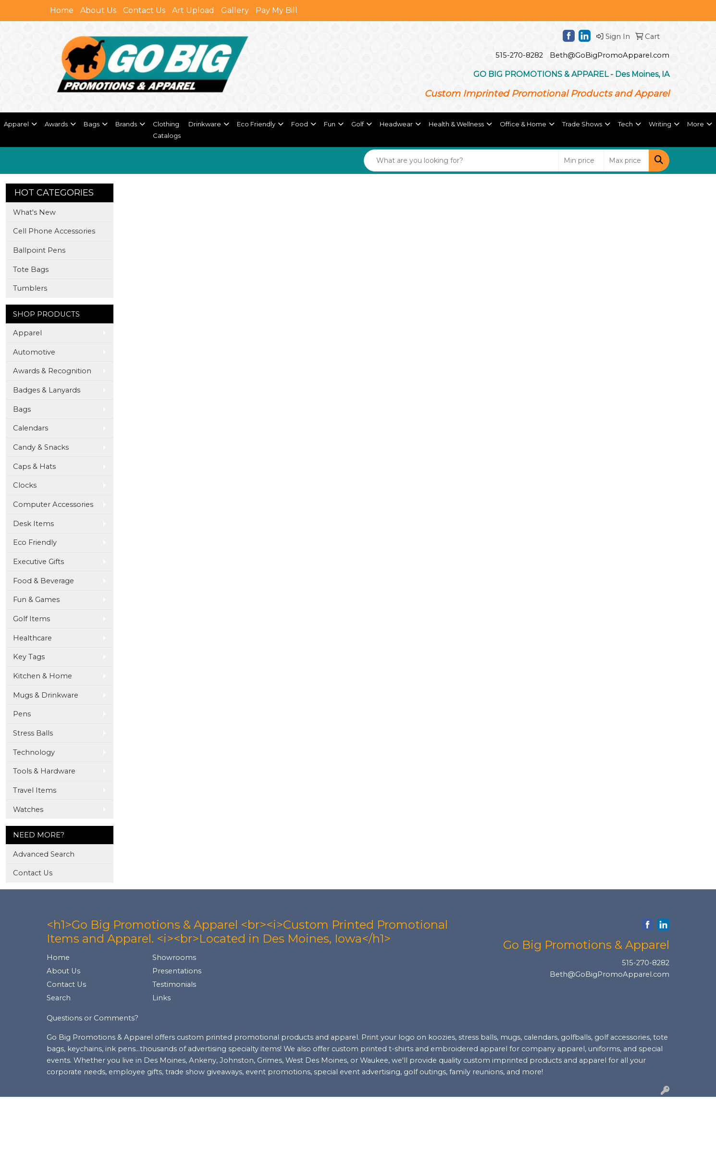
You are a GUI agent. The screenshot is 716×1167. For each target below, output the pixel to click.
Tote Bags (31, 269)
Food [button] (299, 124)
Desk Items (33, 523)
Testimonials (174, 984)
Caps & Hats (34, 466)
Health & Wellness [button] (456, 124)
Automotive (34, 352)
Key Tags (29, 656)
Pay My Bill (276, 10)
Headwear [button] (396, 124)
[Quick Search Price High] (626, 160)
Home (62, 10)
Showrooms (174, 957)
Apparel (27, 333)
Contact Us (144, 10)
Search (59, 998)
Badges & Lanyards (46, 390)
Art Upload (193, 10)
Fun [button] (329, 124)
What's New (34, 212)
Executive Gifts (38, 561)
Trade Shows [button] (582, 124)
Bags (22, 409)
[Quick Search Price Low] (581, 160)
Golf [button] (357, 124)
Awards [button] (56, 124)
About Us (98, 10)
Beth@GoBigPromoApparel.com (609, 55)
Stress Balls (33, 733)
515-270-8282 (519, 55)
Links (161, 998)
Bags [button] (91, 124)
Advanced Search (43, 854)
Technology (34, 752)
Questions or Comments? (92, 1018)
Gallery (235, 10)
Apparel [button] (16, 124)
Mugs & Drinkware (45, 695)
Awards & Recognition (52, 371)
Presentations (176, 971)
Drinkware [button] (204, 124)
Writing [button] (660, 124)
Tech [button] (625, 124)
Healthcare (32, 638)
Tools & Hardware (44, 771)
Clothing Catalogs (167, 129)
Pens (22, 714)
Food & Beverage (43, 581)
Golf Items (31, 618)
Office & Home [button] (523, 124)
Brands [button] (126, 124)
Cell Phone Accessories (54, 231)
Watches (28, 809)
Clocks (25, 485)
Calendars (30, 428)
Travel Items (34, 790)
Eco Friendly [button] (256, 124)
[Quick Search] (461, 160)
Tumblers (30, 288)
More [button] (695, 124)
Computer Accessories (53, 504)
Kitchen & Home (42, 676)
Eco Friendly (35, 542)
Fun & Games (36, 599)
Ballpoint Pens (39, 250)
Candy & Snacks (41, 447)
